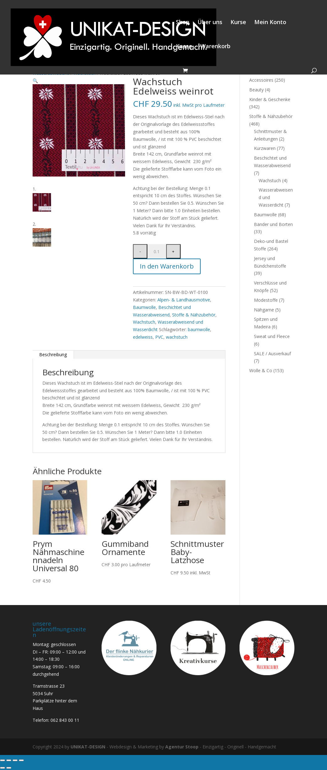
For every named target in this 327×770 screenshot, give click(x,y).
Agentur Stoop (181, 747)
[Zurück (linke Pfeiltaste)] (2, 768)
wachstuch (176, 337)
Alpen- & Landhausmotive (183, 300)
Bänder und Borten (273, 224)
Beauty (256, 90)
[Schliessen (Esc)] (21, 760)
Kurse (238, 23)
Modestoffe (266, 300)
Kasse (184, 47)
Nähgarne (264, 310)
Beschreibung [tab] (53, 354)
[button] (35, 81)
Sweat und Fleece (272, 336)
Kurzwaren (265, 148)
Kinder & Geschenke (269, 99)
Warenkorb (215, 47)
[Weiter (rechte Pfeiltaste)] (8, 768)
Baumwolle (144, 307)
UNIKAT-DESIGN (88, 747)
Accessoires (261, 80)
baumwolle (199, 329)
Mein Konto (270, 23)
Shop (182, 23)
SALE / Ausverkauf (272, 354)
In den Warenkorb (167, 266)
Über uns (210, 23)
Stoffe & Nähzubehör (193, 315)
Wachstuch (144, 322)
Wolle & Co (260, 370)
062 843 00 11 (64, 720)
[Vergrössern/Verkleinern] (2, 760)
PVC (159, 337)
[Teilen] (15, 760)
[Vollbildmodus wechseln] (8, 760)
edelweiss (143, 337)
